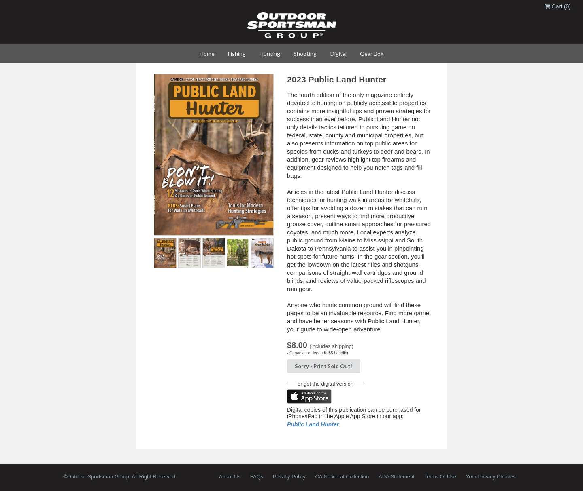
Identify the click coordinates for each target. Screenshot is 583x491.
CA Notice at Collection (342, 477)
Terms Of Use (440, 477)
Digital (338, 53)
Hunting (270, 53)
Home (207, 53)
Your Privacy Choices (491, 477)
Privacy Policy (289, 477)
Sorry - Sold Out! (323, 366)
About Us (229, 477)
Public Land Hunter (313, 424)
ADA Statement (397, 477)
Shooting (305, 53)
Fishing (237, 53)
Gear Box (371, 53)
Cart (558, 6)
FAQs (257, 477)
